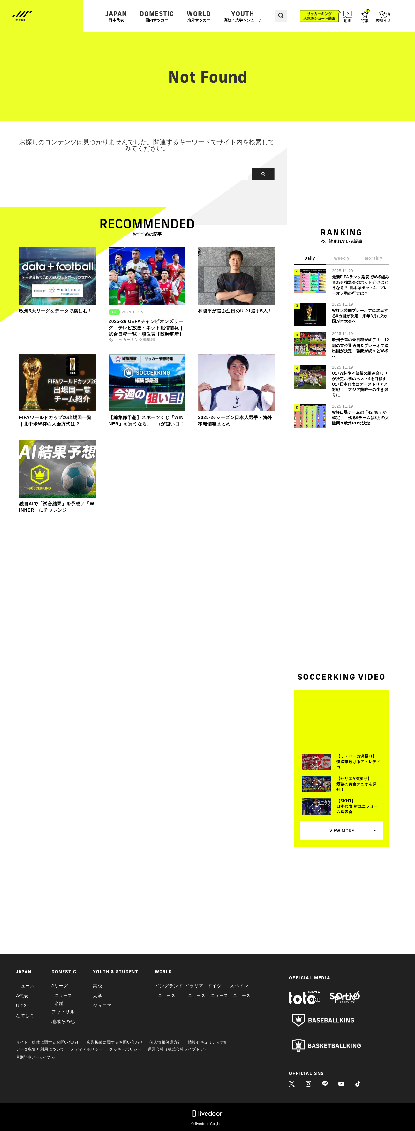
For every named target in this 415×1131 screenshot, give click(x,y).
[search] (133, 174)
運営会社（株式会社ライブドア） (178, 1049)
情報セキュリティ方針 (208, 1042)
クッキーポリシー (125, 1049)
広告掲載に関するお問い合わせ (115, 1042)
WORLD (199, 16)
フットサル (63, 1011)
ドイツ (214, 986)
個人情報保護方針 (165, 1042)
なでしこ (25, 1015)
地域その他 (63, 1021)
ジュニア (102, 1005)
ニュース (25, 986)
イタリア (194, 986)
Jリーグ (59, 986)
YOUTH (243, 16)
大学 (97, 995)
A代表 (22, 995)
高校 (97, 986)
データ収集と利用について (40, 1049)
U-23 (21, 1005)
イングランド (169, 986)
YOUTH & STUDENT (115, 972)
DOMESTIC (157, 16)
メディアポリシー (87, 1049)
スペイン (239, 986)
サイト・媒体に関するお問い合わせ (48, 1042)
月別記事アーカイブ (35, 1057)
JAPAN (116, 16)
